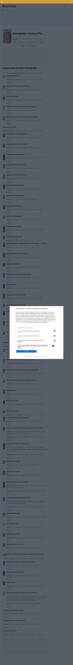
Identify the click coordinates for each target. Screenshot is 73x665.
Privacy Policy (44, 356)
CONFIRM (26, 351)
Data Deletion (29, 356)
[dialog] (36, 332)
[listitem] (36, 328)
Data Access (36, 356)
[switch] (54, 331)
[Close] (60, 308)
